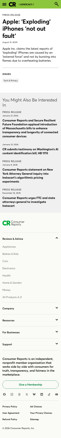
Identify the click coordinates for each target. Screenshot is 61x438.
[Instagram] (12, 395)
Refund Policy (9, 419)
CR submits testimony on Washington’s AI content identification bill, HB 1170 (30, 151)
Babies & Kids (10, 253)
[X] (27, 395)
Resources (8, 320)
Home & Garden (12, 282)
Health (6, 275)
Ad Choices (36, 406)
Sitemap (34, 419)
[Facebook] (4, 395)
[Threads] (19, 395)
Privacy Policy (9, 406)
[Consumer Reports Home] (15, 223)
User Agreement (10, 412)
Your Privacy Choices (41, 412)
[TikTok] (49, 395)
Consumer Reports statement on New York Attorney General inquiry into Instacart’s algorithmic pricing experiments (27, 175)
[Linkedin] (42, 395)
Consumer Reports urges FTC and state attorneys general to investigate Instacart (28, 202)
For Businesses (11, 332)
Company (8, 308)
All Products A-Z (12, 297)
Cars (5, 261)
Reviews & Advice (12, 238)
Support (7, 344)
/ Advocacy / (26, 4)
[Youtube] (57, 395)
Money (6, 290)
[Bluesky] (34, 395)
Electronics (8, 268)
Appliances (9, 246)
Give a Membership (30, 384)
